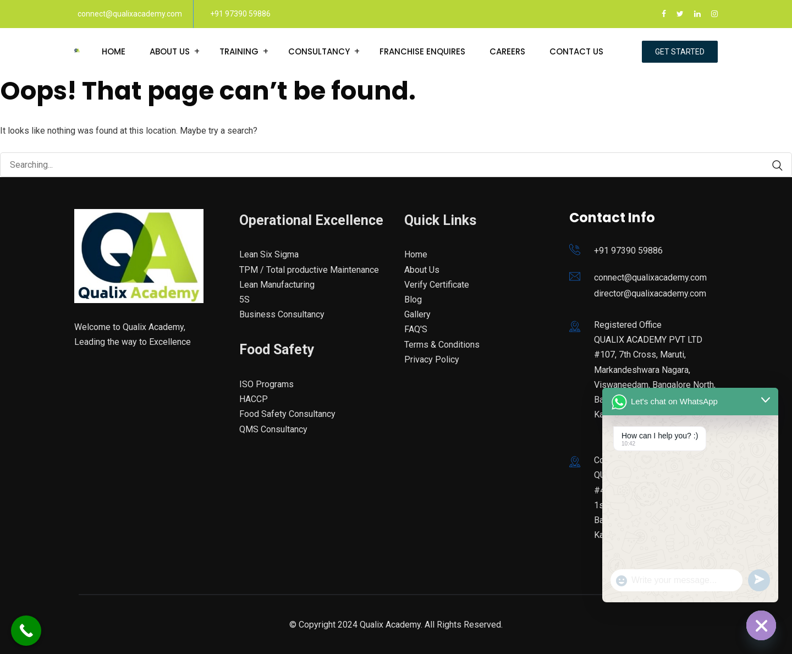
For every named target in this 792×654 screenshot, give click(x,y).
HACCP (253, 399)
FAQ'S (415, 329)
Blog (413, 299)
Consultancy (319, 51)
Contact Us (576, 51)
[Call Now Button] (26, 630)
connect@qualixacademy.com (130, 13)
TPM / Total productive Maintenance (309, 270)
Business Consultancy (281, 314)
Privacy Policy (431, 359)
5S (244, 299)
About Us (170, 51)
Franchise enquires (422, 51)
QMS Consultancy (273, 429)
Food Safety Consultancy (287, 414)
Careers (507, 51)
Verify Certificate (436, 284)
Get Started (680, 51)
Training (238, 51)
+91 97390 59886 (240, 13)
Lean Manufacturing (277, 284)
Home (113, 51)
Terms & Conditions (442, 344)
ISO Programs (266, 384)
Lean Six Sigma (269, 254)
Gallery (417, 314)
